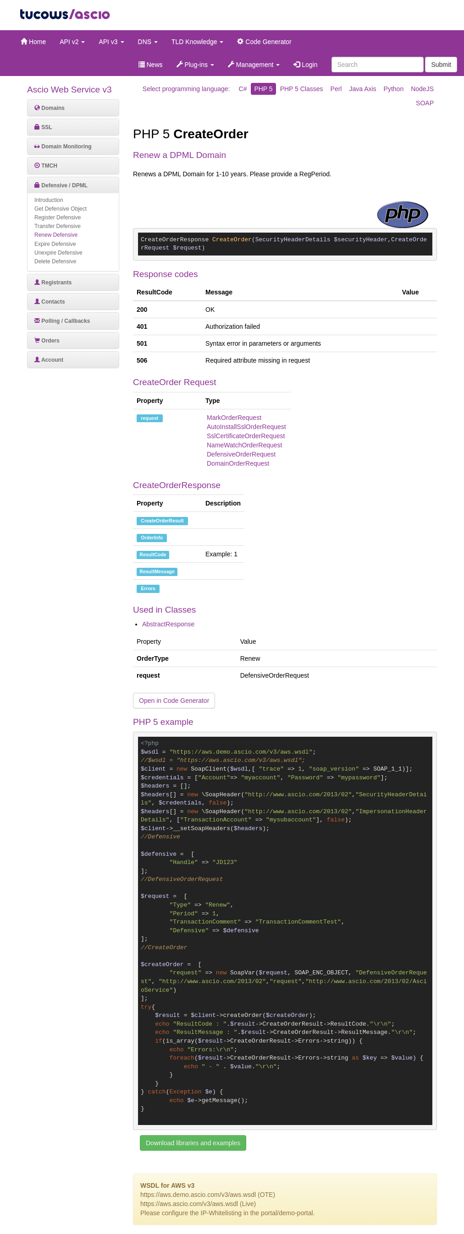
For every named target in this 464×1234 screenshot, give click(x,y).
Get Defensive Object (60, 209)
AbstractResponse (168, 624)
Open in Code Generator (174, 700)
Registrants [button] (53, 282)
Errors (148, 588)
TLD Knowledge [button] (197, 41)
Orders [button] (47, 340)
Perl (336, 88)
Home (33, 41)
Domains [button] (49, 108)
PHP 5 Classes (301, 88)
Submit (441, 64)
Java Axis (362, 88)
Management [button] (254, 64)
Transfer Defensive (57, 226)
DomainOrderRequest (238, 463)
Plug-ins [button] (195, 64)
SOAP (425, 103)
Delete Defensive (55, 261)
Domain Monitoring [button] (63, 146)
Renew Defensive (55, 235)
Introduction (48, 200)
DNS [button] (148, 41)
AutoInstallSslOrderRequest (246, 426)
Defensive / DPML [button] (61, 185)
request (149, 418)
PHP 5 (263, 88)
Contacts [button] (49, 302)
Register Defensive (57, 217)
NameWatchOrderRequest (244, 445)
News (150, 64)
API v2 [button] (72, 41)
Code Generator (264, 41)
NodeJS (422, 88)
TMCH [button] (45, 166)
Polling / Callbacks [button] (62, 321)
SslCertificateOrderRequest (246, 436)
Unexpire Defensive (58, 253)
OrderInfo (152, 537)
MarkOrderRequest (234, 417)
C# (243, 88)
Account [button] (48, 360)
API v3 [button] (111, 41)
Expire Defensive (55, 244)
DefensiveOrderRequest (241, 454)
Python (394, 88)
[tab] (73, 108)
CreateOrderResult (162, 520)
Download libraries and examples (193, 1143)
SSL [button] (43, 127)
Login (305, 64)
